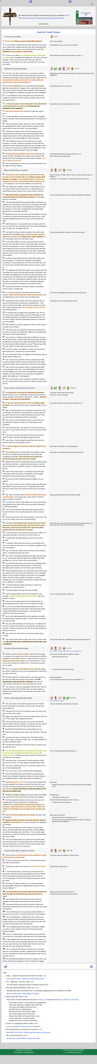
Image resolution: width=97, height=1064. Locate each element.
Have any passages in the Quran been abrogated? (23, 1026)
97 (3, 866)
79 (3, 728)
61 (3, 570)
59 (3, 555)
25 (3, 286)
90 (3, 799)
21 (3, 231)
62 (3, 584)
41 (3, 427)
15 (3, 174)
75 (3, 703)
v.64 (35, 1023)
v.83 (25, 1035)
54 (3, 522)
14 (3, 163)
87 (3, 773)
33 (3, 354)
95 (3, 854)
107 (4, 939)
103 (4, 911)
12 (3, 140)
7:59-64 (54, 651)
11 (3, 131)
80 (3, 731)
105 (4, 926)
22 (3, 241)
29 (3, 324)
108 (4, 948)
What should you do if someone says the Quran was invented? (43, 18)
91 (3, 814)
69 (3, 633)
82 (3, 744)
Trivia (20, 18)
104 (4, 916)
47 (3, 471)
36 (3, 378)
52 (3, 509)
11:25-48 (60, 651)
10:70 (67, 15)
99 (3, 883)
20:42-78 (54, 701)
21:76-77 (66, 651)
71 (3, 653)
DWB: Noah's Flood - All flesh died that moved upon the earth (30, 1032)
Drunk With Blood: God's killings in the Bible (24, 993)
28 (3, 312)
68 (3, 623)
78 (3, 721)
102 (4, 904)
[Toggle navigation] (92, 4)
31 (3, 337)
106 (4, 933)
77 (3, 716)
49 (3, 483)
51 (3, 501)
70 (3, 639)
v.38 (25, 996)
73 (3, 676)
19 (3, 213)
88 (3, 781)
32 (3, 348)
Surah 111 (41, 999)
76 (3, 710)
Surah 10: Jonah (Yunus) (48, 32)
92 (3, 819)
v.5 (32, 982)
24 (3, 269)
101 (4, 898)
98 (3, 871)
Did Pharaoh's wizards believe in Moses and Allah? (23, 1038)
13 (3, 153)
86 (3, 770)
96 (3, 860)
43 (3, 439)
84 (3, 760)
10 (3, 123)
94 (3, 839)
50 (3, 494)
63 (3, 589)
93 (3, 827)
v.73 (40, 1029)
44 (3, 445)
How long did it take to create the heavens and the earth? (26, 979)
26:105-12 (78, 651)
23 (3, 257)
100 (4, 891)
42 (3, 434)
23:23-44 (72, 651)
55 (3, 532)
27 (3, 300)
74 (3, 686)
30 (3, 329)
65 (3, 601)
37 (3, 392)
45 (3, 451)
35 (3, 366)
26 (3, 292)
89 (3, 794)
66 (3, 606)
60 (3, 563)
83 (3, 750)
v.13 (36, 987)
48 (3, 478)
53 (3, 516)
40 (3, 419)
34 (3, 359)
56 (3, 537)
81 (3, 737)
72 (3, 668)
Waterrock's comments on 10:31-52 (66, 999)
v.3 (45, 976)
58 (3, 550)
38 (3, 402)
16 (3, 186)
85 (3, 765)
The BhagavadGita (86, 14)
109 (4, 958)
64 (3, 593)
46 (3, 461)
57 (3, 542)
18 (3, 202)
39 (3, 410)
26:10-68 (60, 701)
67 (3, 616)
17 (3, 194)
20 (3, 223)
